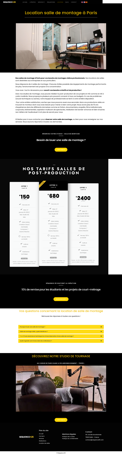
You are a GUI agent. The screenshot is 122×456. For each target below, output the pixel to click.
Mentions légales (69, 435)
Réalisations (61, 2)
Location (70, 2)
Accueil (34, 2)
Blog (76, 2)
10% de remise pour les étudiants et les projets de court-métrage (61, 291)
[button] (17, 47)
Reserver (31, 260)
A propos (42, 2)
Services (51, 2)
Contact (83, 2)
